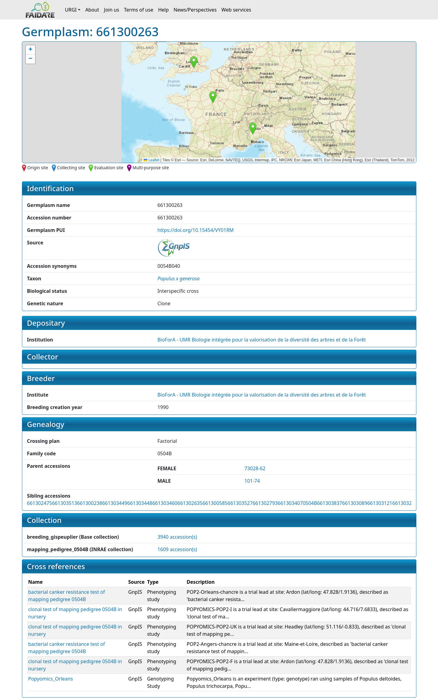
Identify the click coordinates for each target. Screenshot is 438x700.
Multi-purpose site (150, 167)
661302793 (265, 503)
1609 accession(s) (177, 549)
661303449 (114, 503)
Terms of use (138, 9)
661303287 (404, 503)
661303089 (354, 503)
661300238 (89, 503)
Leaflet (151, 160)
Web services (236, 9)
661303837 (329, 503)
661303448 (139, 503)
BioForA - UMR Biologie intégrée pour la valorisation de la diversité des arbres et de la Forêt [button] (261, 339)
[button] (253, 128)
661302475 (39, 503)
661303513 (64, 503)
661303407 (290, 503)
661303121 (379, 503)
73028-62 (254, 468)
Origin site (37, 167)
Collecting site (71, 167)
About (92, 9)
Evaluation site (109, 167)
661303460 (164, 503)
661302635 (189, 503)
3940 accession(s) (177, 537)
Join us (111, 9)
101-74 (252, 481)
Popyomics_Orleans (50, 678)
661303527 (240, 503)
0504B (310, 503)
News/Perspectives (194, 9)
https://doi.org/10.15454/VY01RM (195, 230)
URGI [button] (71, 9)
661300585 (214, 503)
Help (163, 9)
